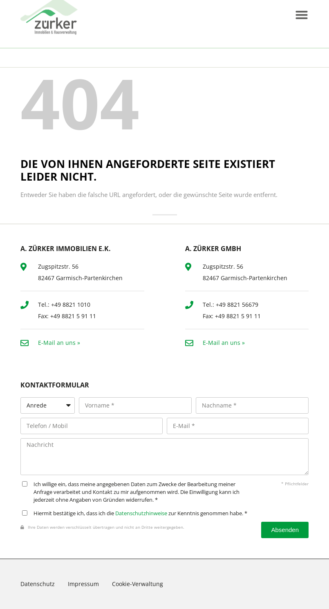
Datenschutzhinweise (141, 513)
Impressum (83, 584)
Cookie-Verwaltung (137, 584)
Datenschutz (37, 584)
